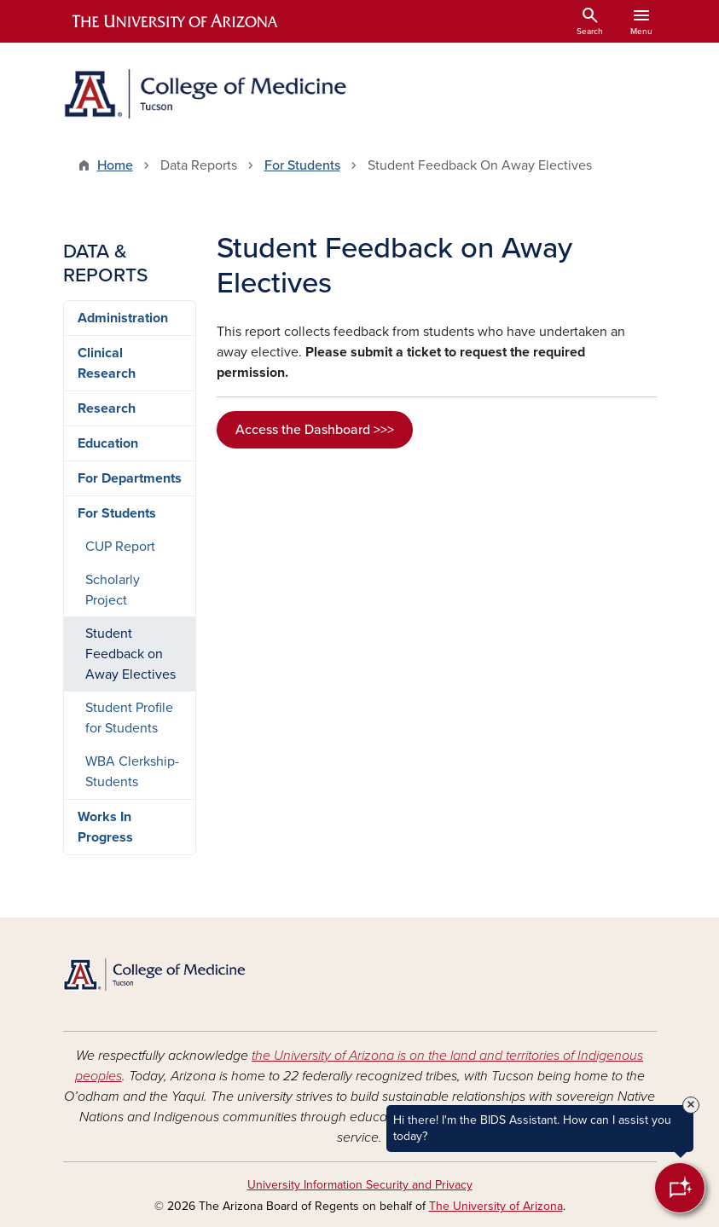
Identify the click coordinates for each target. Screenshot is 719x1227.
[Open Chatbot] (679, 1187)
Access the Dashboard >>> (314, 429)
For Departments (130, 478)
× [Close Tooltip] (691, 1105)
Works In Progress (105, 827)
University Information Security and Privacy (360, 1185)
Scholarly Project (112, 590)
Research (107, 408)
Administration (123, 318)
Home (115, 165)
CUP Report (120, 546)
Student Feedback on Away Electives (130, 654)
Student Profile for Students (129, 718)
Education (108, 443)
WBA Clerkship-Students (132, 771)
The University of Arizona (496, 1206)
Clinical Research (107, 363)
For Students (302, 165)
